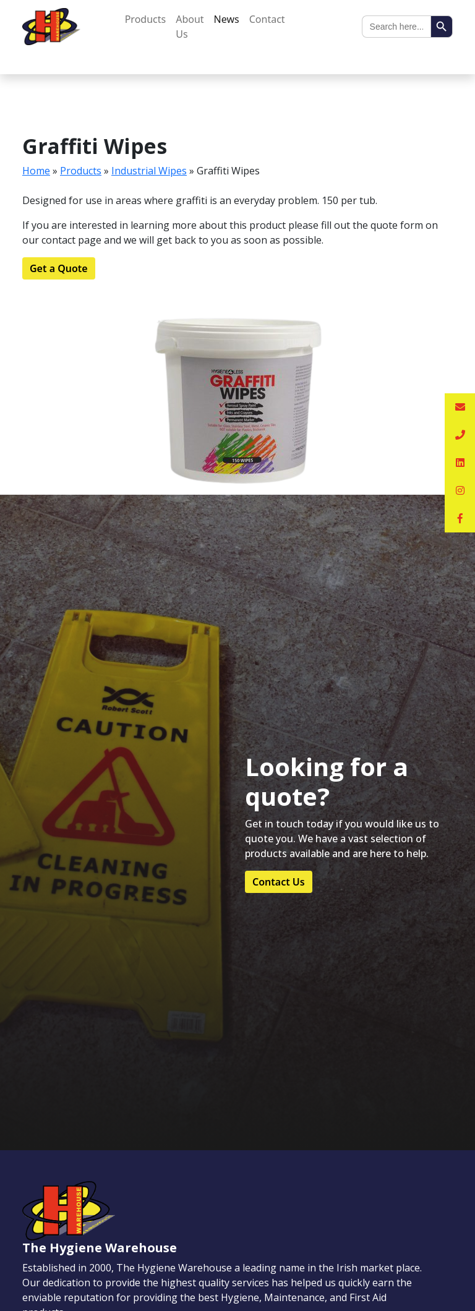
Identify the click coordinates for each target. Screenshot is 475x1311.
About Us (189, 26)
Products (145, 19)
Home (36, 170)
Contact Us (278, 882)
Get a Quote (59, 268)
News (226, 19)
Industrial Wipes (149, 170)
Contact (267, 19)
